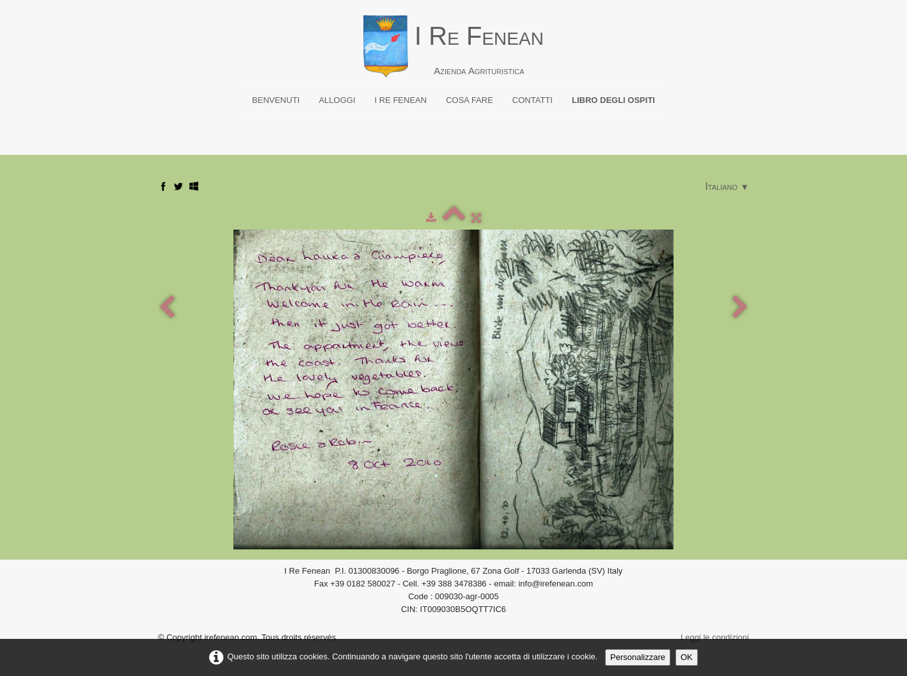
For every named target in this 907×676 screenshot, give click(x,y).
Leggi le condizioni (715, 637)
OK (687, 657)
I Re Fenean (401, 100)
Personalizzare (637, 657)
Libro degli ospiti (613, 100)
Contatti (532, 100)
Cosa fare (469, 100)
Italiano (727, 186)
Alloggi (337, 100)
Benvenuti (275, 100)
